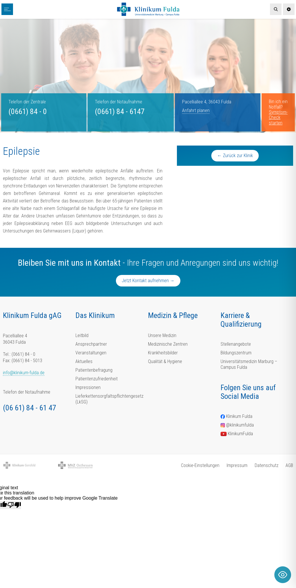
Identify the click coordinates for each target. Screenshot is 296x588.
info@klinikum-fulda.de (24, 372)
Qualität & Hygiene (165, 361)
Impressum (237, 465)
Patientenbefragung (93, 370)
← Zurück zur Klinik (235, 155)
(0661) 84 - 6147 (120, 111)
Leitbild (81, 335)
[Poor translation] (14, 505)
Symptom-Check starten (278, 117)
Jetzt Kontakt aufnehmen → (148, 280)
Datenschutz (266, 465)
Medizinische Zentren (168, 344)
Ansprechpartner (91, 344)
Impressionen (88, 387)
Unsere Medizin (162, 335)
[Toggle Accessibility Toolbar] (283, 575)
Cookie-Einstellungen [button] (200, 465)
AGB (289, 465)
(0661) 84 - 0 (27, 111)
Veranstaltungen (90, 353)
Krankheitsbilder (163, 353)
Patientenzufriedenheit (96, 379)
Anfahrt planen (196, 110)
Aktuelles (83, 361)
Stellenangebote (236, 344)
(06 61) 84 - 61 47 (29, 408)
